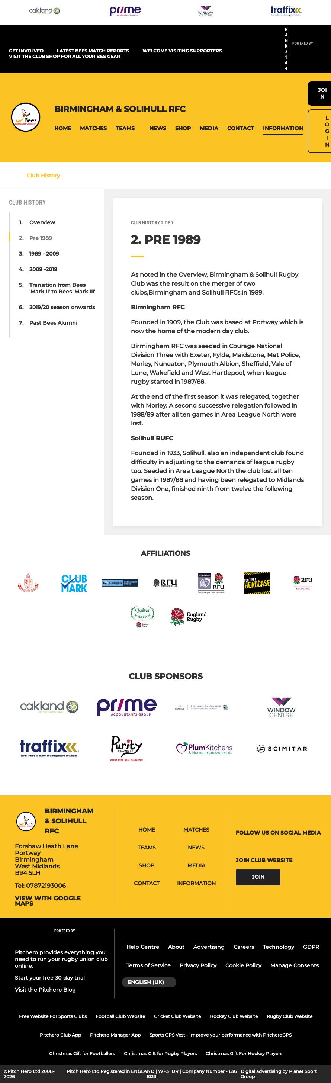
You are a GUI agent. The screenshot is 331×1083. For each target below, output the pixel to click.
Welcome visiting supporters (182, 51)
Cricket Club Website (177, 1016)
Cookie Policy (243, 965)
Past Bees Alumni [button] (53, 322)
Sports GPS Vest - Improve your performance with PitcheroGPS (221, 1035)
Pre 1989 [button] (40, 238)
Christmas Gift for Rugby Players (160, 1053)
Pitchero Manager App (115, 1035)
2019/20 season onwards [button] (62, 307)
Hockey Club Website (234, 1016)
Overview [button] (42, 222)
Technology (278, 947)
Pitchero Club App (60, 1035)
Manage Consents (294, 965)
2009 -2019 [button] (43, 269)
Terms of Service (148, 965)
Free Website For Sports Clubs (53, 1016)
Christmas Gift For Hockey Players (244, 1053)
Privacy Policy (198, 965)
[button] (62, 128)
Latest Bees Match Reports (93, 51)
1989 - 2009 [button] (44, 253)
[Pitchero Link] (307, 52)
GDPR (311, 947)
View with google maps (48, 901)
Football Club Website (120, 1016)
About (176, 947)
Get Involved (26, 51)
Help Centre (142, 947)
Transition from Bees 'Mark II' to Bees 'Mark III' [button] (62, 288)
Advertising (209, 947)
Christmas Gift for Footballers (82, 1053)
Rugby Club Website (289, 1016)
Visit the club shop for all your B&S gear (64, 56)
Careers (244, 947)
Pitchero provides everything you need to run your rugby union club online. (61, 959)
